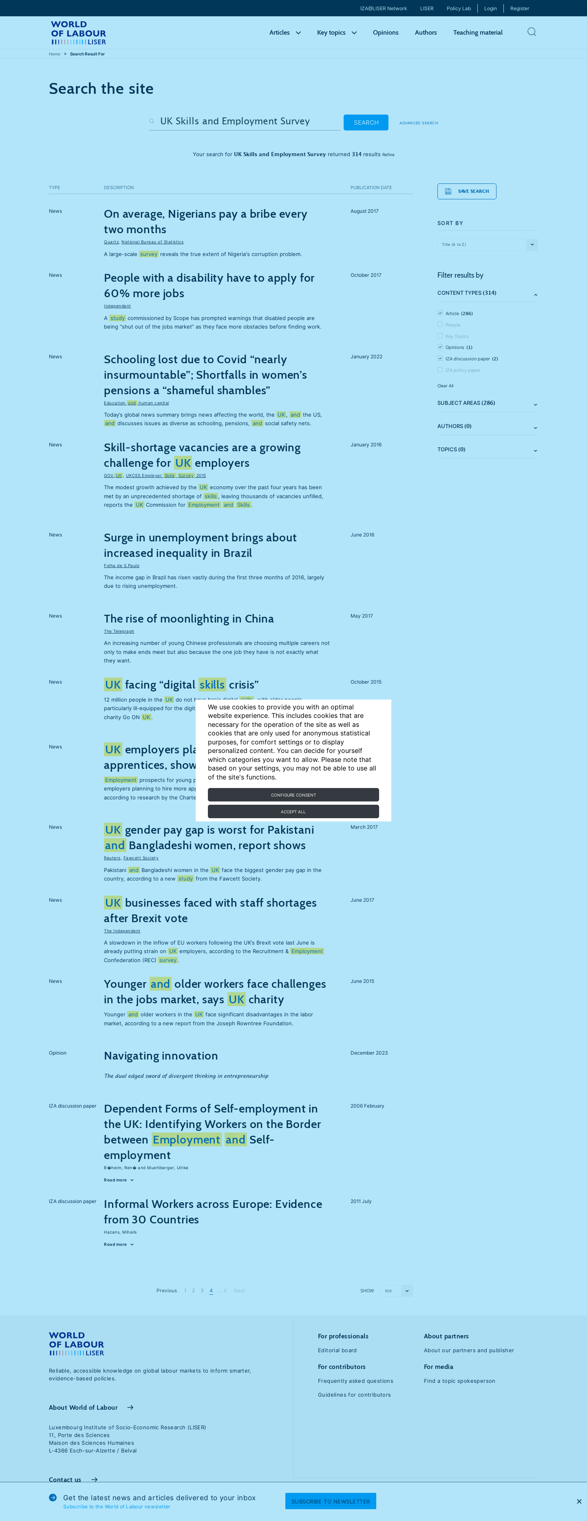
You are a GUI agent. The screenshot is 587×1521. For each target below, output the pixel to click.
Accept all (293, 811)
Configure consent (293, 795)
